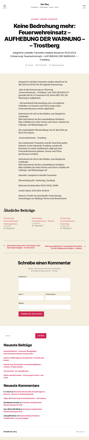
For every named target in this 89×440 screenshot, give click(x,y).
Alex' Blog (44, 4)
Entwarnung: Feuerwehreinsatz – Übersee (40, 222)
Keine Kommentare (58, 66)
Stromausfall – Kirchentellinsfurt (16, 374)
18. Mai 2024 (42, 66)
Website (21, 306)
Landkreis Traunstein (49, 19)
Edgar (6, 402)
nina (31, 66)
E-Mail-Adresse (50, 298)
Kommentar (23, 280)
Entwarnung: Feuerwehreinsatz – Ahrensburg (28, 402)
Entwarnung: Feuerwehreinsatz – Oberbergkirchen (12, 222)
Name (21, 298)
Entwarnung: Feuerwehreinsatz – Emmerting (69, 222)
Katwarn (34, 19)
